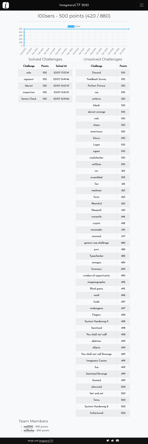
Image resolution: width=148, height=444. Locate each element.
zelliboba (29, 430)
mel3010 (28, 426)
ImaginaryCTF (46, 441)
